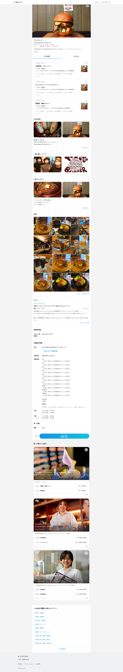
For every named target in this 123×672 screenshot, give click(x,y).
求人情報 (47, 56)
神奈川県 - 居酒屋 (40, 620)
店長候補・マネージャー (43, 66)
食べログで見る (84, 322)
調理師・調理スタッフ (42, 103)
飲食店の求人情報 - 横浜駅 (42, 635)
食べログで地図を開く (52, 351)
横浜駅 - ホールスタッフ (42, 632)
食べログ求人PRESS (23, 656)
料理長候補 (43, 537)
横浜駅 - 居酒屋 (39, 616)
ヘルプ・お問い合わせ (23, 659)
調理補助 (42, 490)
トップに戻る (61, 649)
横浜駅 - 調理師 (39, 628)
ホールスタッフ (44, 542)
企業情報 (38, 664)
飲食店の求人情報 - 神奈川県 (43, 643)
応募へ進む (64, 436)
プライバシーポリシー (29, 664)
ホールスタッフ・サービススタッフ (47, 85)
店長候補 (42, 589)
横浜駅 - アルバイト (40, 624)
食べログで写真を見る (82, 293)
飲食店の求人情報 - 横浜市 (42, 639)
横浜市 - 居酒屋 (39, 613)
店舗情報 (76, 56)
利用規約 (20, 664)
